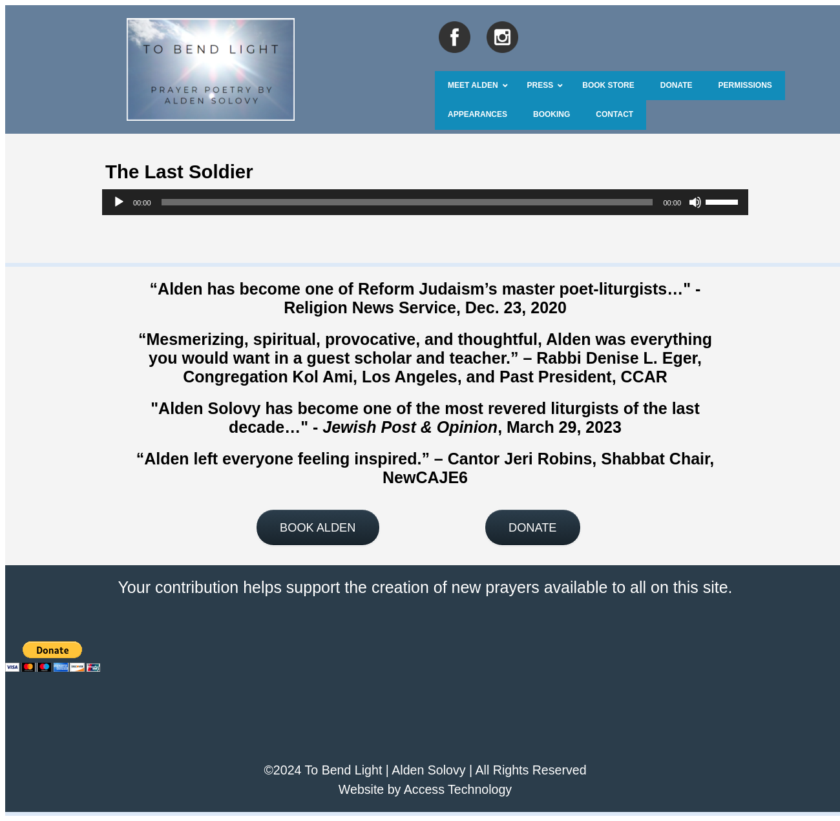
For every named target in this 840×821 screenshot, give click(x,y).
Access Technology (458, 789)
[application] (425, 202)
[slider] (407, 202)
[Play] (118, 202)
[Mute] (695, 202)
